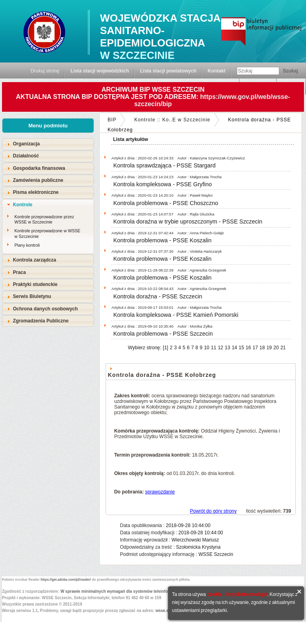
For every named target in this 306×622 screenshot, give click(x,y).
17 (255, 347)
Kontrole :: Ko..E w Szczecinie (172, 120)
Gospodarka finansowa (39, 168)
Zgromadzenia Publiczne (40, 321)
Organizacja (26, 144)
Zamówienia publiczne (38, 180)
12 (220, 347)
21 (283, 347)
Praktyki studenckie (35, 284)
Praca (19, 272)
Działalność (26, 156)
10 (206, 347)
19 (269, 347)
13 (227, 347)
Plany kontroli (27, 245)
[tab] (48, 144)
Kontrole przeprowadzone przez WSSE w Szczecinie (44, 219)
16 (248, 347)
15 (241, 347)
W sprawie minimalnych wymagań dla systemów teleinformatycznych (126, 591)
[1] (165, 347)
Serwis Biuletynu (32, 296)
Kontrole (22, 204)
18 (262, 347)
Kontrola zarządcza (34, 260)
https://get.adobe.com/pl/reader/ (66, 580)
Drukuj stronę (45, 71)
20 (276, 347)
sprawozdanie (160, 492)
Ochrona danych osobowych (45, 309)
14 (234, 347)
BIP (112, 120)
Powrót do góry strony (213, 511)
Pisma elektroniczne (35, 192)
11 (213, 347)
